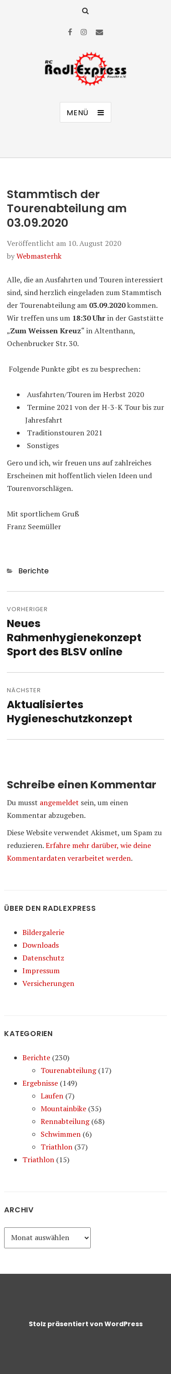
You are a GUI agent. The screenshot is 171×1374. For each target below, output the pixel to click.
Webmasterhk (39, 256)
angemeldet (59, 802)
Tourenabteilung (68, 1070)
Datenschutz (43, 958)
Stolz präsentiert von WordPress (86, 1323)
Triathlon (57, 1147)
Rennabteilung (65, 1121)
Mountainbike (63, 1108)
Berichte (33, 571)
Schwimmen (61, 1134)
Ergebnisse (40, 1083)
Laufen (52, 1096)
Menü (77, 112)
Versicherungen (48, 983)
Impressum (41, 970)
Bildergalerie (43, 932)
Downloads (40, 945)
